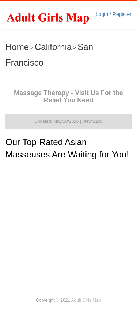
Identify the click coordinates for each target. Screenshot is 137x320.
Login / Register (114, 14)
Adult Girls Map (86, 300)
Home (17, 47)
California (53, 47)
